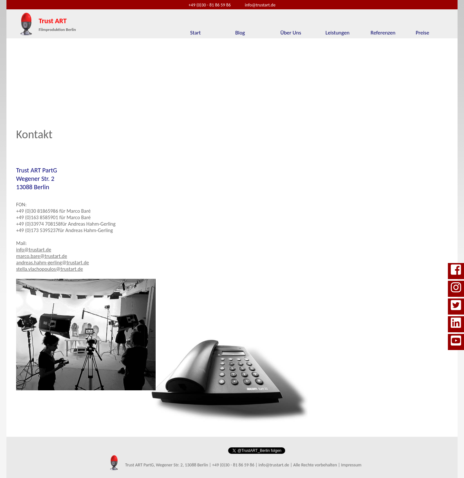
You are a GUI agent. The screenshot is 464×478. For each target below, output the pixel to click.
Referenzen (383, 32)
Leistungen (337, 32)
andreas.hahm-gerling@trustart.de (52, 262)
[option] (199, 76)
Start (195, 32)
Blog (240, 32)
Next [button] (445, 77)
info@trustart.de (260, 5)
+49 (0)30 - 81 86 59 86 (209, 5)
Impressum (351, 465)
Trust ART (57, 24)
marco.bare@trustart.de (41, 256)
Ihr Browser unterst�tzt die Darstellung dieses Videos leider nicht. (199, 76)
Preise (422, 32)
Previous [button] (19, 77)
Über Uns (290, 32)
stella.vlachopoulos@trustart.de (49, 269)
